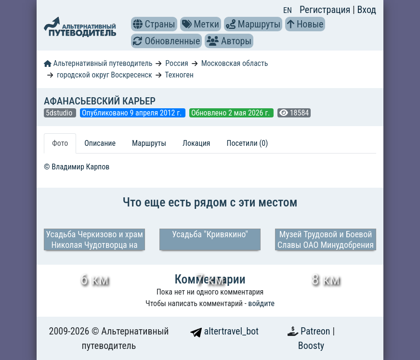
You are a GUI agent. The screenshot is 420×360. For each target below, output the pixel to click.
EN (287, 10)
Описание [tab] (100, 143)
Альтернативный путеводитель (98, 63)
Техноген (179, 74)
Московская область (234, 63)
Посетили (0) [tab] (247, 143)
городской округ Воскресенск (104, 74)
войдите (261, 303)
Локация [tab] (196, 143)
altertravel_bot (224, 331)
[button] (138, 24)
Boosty (311, 345)
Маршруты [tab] (149, 143)
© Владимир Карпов (76, 166)
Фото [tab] (60, 143)
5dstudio (60, 112)
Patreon (316, 331)
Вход (366, 9)
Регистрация (326, 9)
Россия (176, 63)
